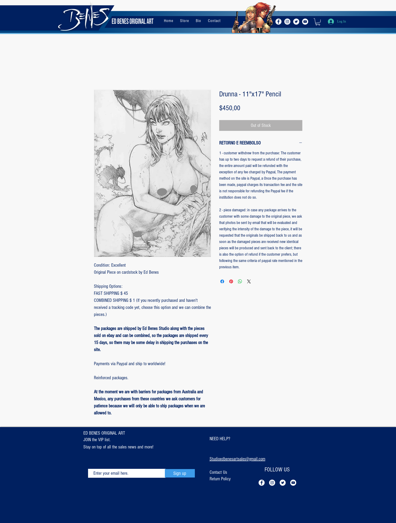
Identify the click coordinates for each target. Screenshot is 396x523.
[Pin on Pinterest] (231, 281)
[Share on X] (249, 281)
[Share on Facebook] (222, 281)
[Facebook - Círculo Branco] (278, 22)
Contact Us (218, 472)
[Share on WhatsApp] (240, 281)
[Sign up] (180, 473)
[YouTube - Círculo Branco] (305, 22)
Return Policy (220, 478)
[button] (318, 21)
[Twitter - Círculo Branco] (296, 22)
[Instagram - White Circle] (287, 22)
